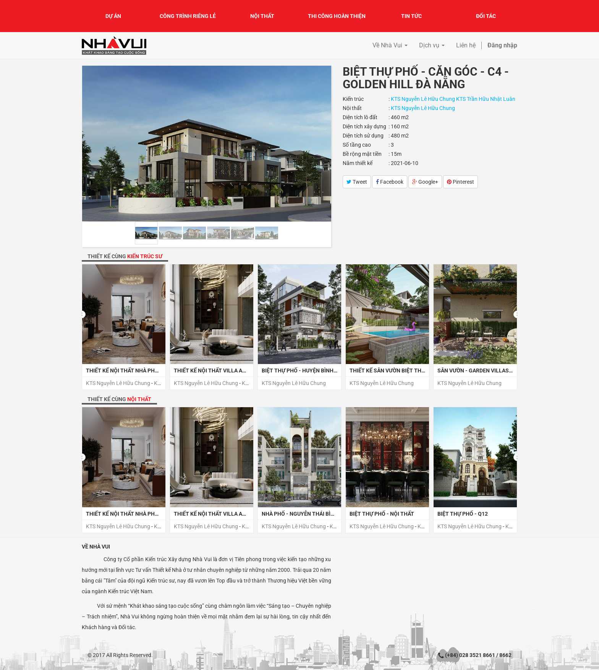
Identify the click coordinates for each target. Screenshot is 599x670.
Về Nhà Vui (96, 547)
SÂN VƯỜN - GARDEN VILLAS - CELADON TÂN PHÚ (499, 370)
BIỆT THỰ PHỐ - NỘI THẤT (382, 514)
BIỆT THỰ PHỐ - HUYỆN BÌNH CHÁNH (307, 370)
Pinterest (460, 182)
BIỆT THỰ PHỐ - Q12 (462, 514)
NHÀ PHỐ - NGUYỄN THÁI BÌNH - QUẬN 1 (311, 514)
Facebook (389, 182)
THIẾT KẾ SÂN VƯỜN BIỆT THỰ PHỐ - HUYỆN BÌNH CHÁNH (421, 370)
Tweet (356, 182)
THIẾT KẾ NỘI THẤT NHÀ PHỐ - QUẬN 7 (134, 370)
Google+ (425, 182)
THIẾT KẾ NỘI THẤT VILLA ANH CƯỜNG (222, 370)
